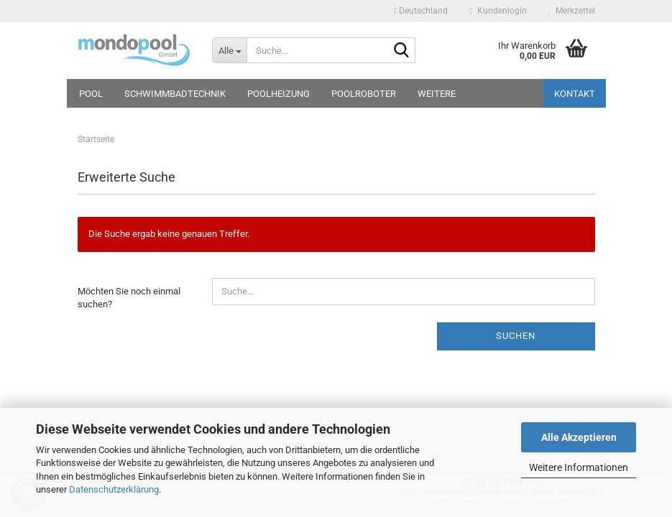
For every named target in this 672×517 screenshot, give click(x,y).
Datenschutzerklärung (114, 489)
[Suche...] (229, 50)
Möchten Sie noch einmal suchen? (129, 298)
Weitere (437, 93)
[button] (421, 11)
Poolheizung (278, 93)
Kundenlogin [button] (497, 11)
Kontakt (574, 93)
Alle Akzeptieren (579, 437)
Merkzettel (571, 11)
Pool (91, 93)
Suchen (515, 335)
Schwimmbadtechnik (175, 93)
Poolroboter (363, 93)
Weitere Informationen (578, 467)
